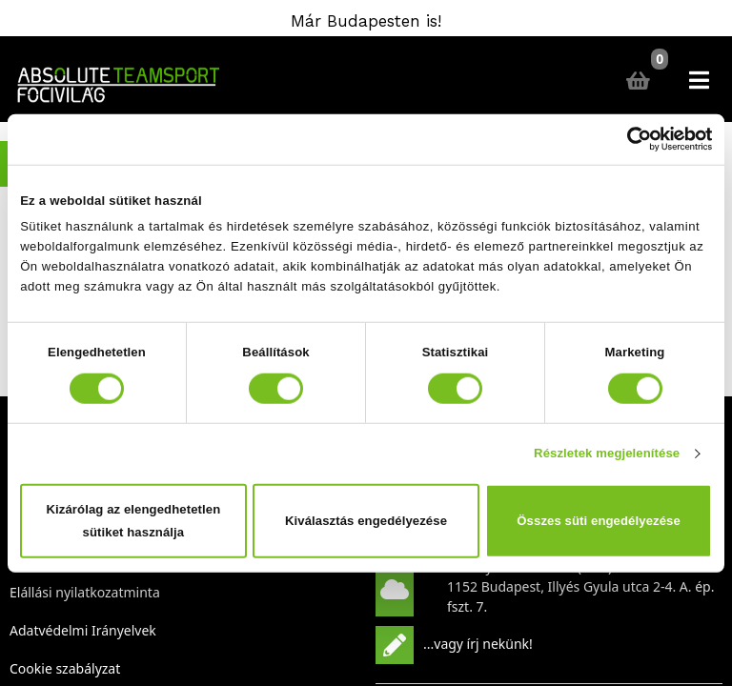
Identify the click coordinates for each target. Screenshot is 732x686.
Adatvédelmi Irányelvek (83, 630)
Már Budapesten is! (366, 20)
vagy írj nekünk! (483, 643)
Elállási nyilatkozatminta (85, 592)
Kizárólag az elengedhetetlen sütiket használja (134, 520)
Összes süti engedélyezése (599, 521)
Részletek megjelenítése (607, 453)
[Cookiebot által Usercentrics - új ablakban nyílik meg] (628, 139)
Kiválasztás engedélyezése (366, 521)
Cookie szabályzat (65, 668)
